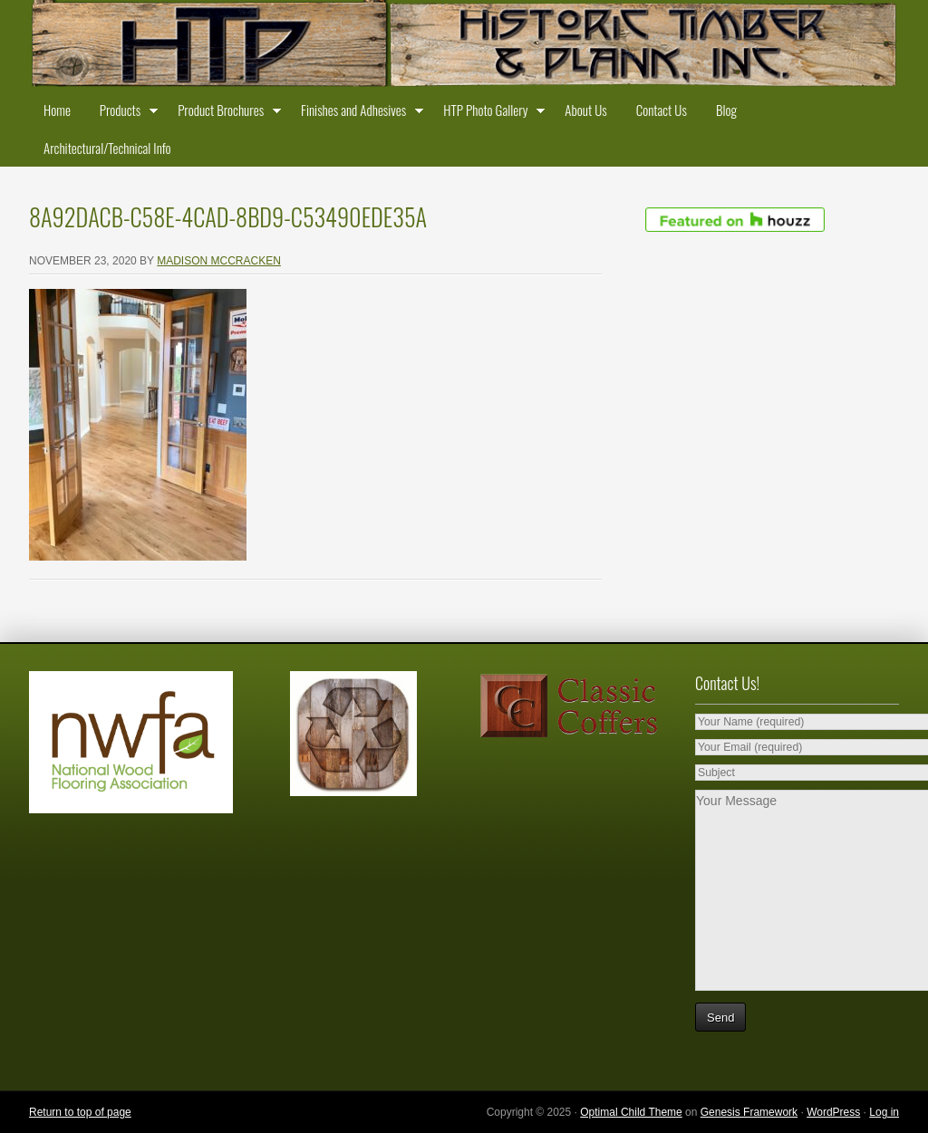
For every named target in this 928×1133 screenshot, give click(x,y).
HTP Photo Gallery (489, 113)
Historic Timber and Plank (464, 45)
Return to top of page (80, 1112)
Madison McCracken (219, 260)
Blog (726, 110)
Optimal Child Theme (631, 1112)
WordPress (833, 1112)
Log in (884, 1112)
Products (124, 113)
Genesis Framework (749, 1112)
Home (57, 110)
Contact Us (661, 110)
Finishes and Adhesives (357, 113)
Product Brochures (224, 113)
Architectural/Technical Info (107, 148)
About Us (585, 110)
